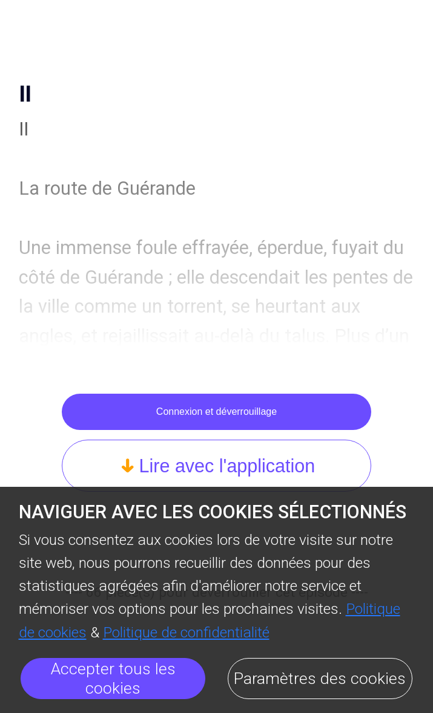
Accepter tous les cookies (113, 678)
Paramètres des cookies (320, 678)
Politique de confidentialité (186, 632)
